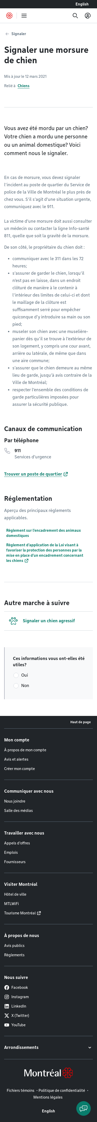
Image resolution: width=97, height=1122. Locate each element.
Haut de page (80, 722)
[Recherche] (75, 15)
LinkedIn (15, 1006)
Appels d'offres (17, 843)
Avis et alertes (16, 759)
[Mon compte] (88, 15)
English (82, 4)
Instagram (16, 996)
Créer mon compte (19, 769)
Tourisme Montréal (20, 913)
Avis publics (14, 946)
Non (25, 685)
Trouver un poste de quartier (33, 474)
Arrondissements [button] (21, 1047)
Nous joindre (14, 801)
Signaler (18, 34)
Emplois (11, 852)
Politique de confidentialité (62, 1090)
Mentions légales (48, 1097)
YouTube (15, 1025)
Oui (24, 675)
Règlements (14, 955)
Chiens (23, 86)
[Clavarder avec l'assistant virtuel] (83, 1108)
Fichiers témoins (20, 1090)
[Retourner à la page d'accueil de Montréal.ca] (9, 15)
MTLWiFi (11, 904)
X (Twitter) (16, 1015)
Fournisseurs (15, 862)
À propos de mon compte (25, 750)
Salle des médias (18, 811)
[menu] (24, 15)
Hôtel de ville (15, 894)
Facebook (16, 987)
